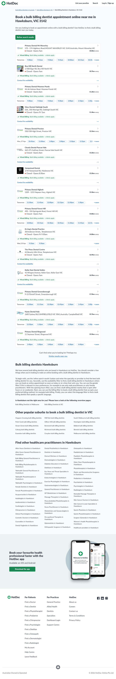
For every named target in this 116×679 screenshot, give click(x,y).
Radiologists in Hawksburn (83, 490)
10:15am (81, 60)
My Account (29, 648)
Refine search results (25, 37)
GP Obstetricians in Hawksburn (55, 493)
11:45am (40, 202)
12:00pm (50, 202)
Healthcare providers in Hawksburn (86, 528)
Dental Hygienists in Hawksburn (26, 525)
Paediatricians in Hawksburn (83, 452)
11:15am (40, 304)
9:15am (40, 60)
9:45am (60, 60)
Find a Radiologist (32, 643)
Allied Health (52, 607)
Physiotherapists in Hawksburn (84, 468)
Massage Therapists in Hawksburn (56, 497)
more (96, 60)
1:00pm (52, 141)
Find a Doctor (30, 602)
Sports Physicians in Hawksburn (85, 510)
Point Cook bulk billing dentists (26, 422)
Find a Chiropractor (32, 620)
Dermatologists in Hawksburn (55, 460)
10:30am (91, 60)
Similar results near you (58, 356)
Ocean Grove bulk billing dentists (26, 426)
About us (72, 602)
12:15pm (60, 202)
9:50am (41, 243)
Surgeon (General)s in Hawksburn (85, 518)
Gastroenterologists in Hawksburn (56, 485)
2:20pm (91, 101)
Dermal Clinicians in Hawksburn (56, 456)
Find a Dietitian (31, 629)
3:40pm (50, 344)
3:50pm (70, 324)
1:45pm (81, 304)
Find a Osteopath (32, 634)
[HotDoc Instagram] (106, 598)
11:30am (30, 202)
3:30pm (60, 324)
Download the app (22, 569)
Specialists (51, 616)
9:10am (40, 101)
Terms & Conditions (77, 616)
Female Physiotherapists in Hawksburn (28, 491)
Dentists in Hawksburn (53, 452)
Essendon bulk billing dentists (25, 433)
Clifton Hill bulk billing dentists (55, 422)
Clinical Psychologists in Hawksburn (27, 514)
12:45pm (60, 304)
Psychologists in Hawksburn (83, 486)
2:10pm (81, 101)
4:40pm (81, 344)
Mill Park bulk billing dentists (54, 418)
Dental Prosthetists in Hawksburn (56, 448)
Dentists (50, 611)
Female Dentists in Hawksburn (26, 487)
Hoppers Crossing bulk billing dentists (28, 418)
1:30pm (81, 202)
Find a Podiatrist (31, 616)
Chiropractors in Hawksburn (25, 510)
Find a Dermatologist (33, 638)
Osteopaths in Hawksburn (83, 448)
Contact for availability (58, 80)
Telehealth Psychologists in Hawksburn (28, 483)
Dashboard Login (53, 620)
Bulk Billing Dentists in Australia (24, 10)
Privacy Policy (74, 620)
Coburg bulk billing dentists (24, 429)
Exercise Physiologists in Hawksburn (57, 481)
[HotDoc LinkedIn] (102, 598)
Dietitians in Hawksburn (53, 468)
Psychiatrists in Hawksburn (83, 482)
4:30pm (91, 324)
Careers (72, 607)
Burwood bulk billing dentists (55, 426)
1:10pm (40, 324)
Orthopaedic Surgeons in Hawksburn (57, 527)
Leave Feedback (31, 657)
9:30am (50, 60)
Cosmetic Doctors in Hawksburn (26, 518)
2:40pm (30, 344)
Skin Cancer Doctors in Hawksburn (86, 500)
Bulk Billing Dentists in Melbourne (27, 404)
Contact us (73, 611)
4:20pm (60, 344)
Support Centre (53, 625)
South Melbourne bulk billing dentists (87, 418)
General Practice (53, 602)
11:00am (42, 141)
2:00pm (70, 101)
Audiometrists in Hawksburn (25, 502)
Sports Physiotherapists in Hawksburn (87, 514)
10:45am (31, 141)
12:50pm (30, 324)
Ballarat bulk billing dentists (83, 426)
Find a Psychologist (32, 625)
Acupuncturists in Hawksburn (25, 494)
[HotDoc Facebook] (98, 598)
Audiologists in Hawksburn (24, 498)
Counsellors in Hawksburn (24, 522)
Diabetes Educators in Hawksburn (56, 464)
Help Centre (29, 652)
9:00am (30, 60)
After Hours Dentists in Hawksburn (27, 448)
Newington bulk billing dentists (84, 422)
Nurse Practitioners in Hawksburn (56, 507)
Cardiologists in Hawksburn (24, 506)
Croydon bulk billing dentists (54, 433)
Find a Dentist (30, 607)
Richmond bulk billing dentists (55, 429)
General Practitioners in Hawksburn (57, 489)
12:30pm (71, 202)
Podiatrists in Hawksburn (82, 478)
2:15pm (82, 141)
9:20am (50, 101)
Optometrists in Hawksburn (54, 523)
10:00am (71, 60)
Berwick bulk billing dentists (83, 429)
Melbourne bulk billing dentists (84, 433)
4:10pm (81, 324)
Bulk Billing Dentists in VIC (45, 10)
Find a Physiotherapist (33, 611)
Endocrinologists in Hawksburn (55, 478)
